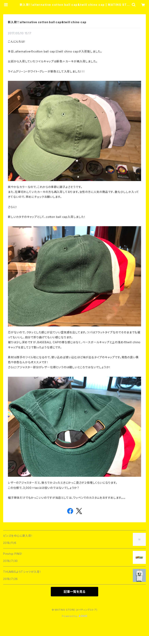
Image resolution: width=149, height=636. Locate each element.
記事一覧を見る (74, 592)
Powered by (74, 616)
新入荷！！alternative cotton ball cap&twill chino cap (47, 22)
